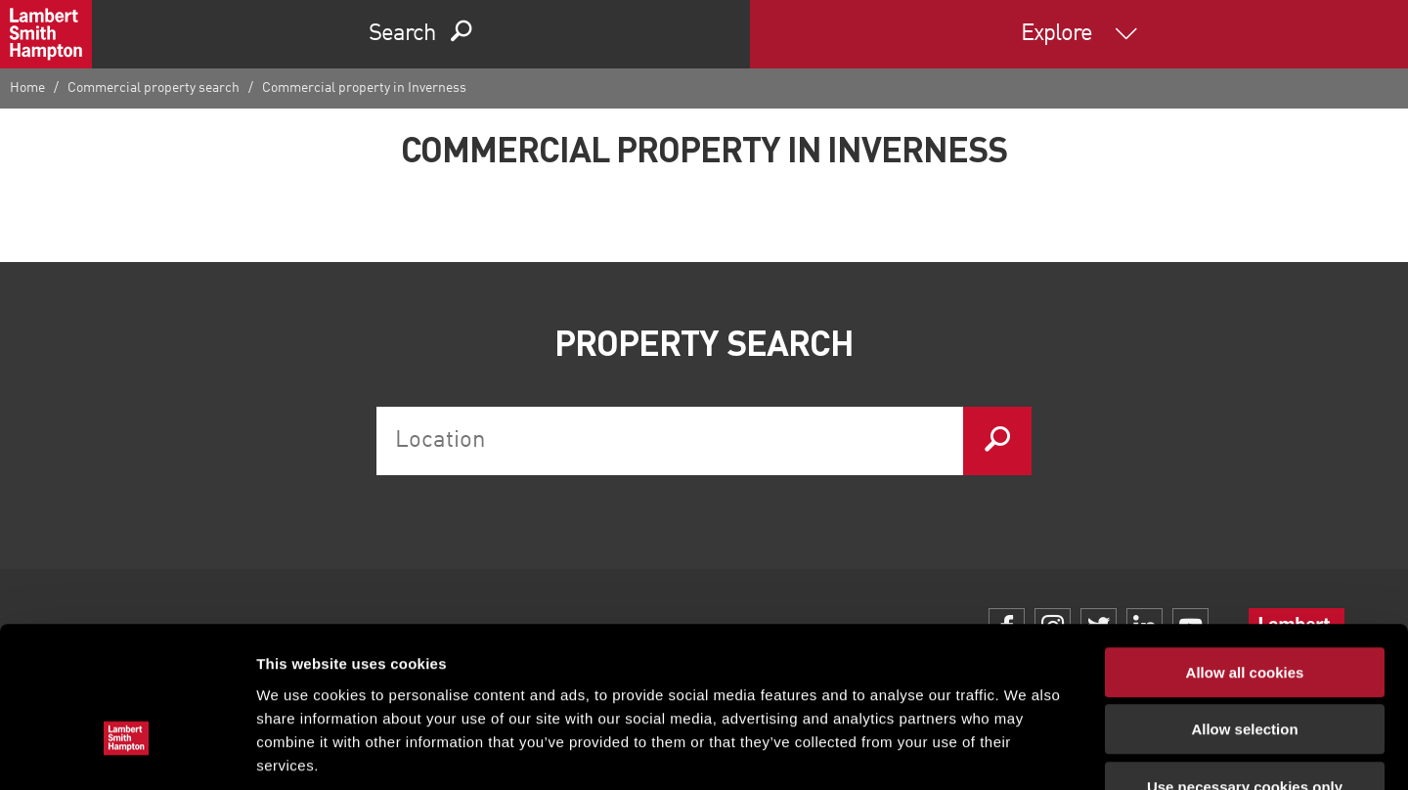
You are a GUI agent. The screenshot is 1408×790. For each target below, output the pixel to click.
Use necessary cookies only (1244, 665)
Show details (1026, 751)
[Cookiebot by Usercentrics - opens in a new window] (126, 752)
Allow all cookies (1245, 551)
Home (27, 88)
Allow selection (1244, 608)
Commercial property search (153, 88)
